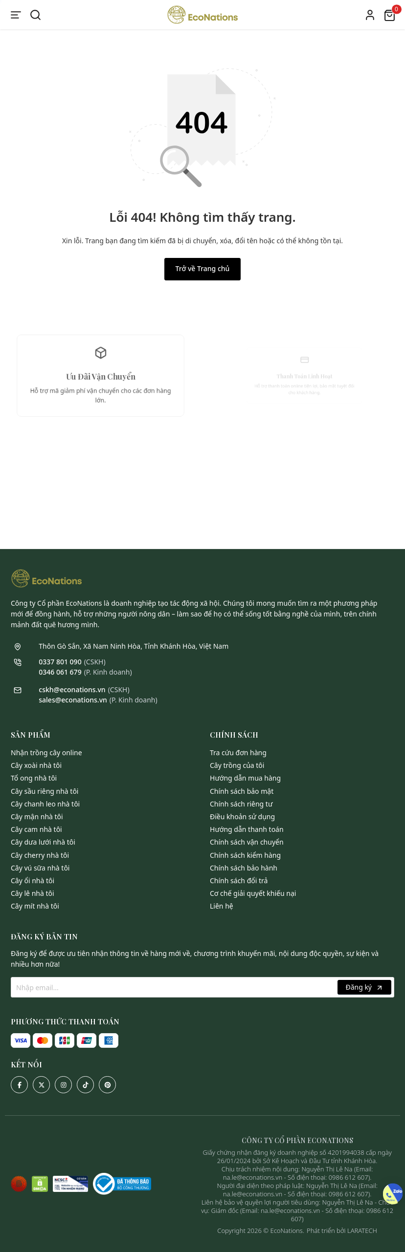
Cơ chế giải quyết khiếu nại (253, 893)
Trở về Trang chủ (203, 268)
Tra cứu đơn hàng (238, 752)
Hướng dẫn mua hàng (245, 778)
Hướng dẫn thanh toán (247, 829)
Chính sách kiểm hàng (245, 855)
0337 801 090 (60, 661)
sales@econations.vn (73, 699)
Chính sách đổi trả (239, 880)
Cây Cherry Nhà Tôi (40, 855)
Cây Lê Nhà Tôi (32, 893)
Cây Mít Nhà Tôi (35, 906)
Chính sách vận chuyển (247, 842)
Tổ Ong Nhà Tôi (34, 778)
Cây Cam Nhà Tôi (36, 829)
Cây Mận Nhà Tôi (37, 816)
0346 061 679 (60, 672)
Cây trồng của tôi (237, 765)
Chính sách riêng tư (241, 803)
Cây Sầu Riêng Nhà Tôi (44, 791)
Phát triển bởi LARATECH (342, 1230)
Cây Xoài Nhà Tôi (36, 765)
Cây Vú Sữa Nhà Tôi (40, 867)
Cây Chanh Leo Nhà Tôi (45, 803)
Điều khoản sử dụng (242, 816)
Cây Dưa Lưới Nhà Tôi (43, 842)
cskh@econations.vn (72, 689)
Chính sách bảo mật (241, 791)
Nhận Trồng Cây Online (46, 752)
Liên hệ (221, 906)
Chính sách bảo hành (243, 867)
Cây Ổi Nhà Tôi (32, 880)
